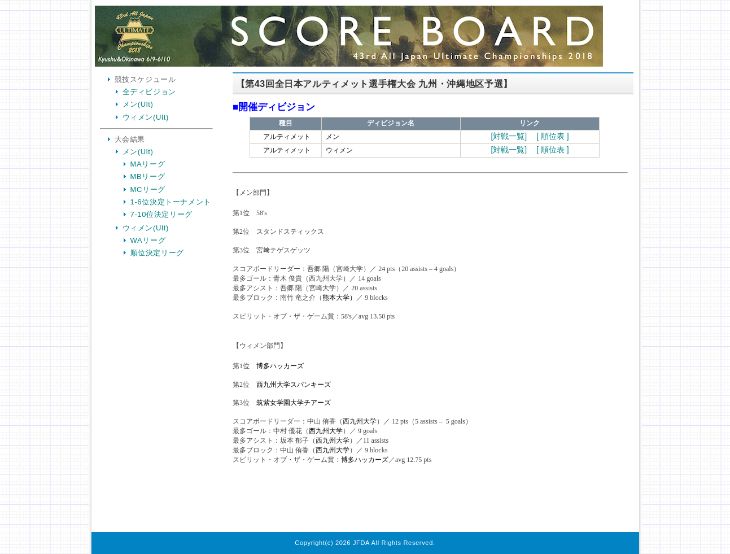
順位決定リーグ (157, 252)
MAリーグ (147, 164)
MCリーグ (147, 189)
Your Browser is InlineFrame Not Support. (430, 304)
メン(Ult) (138, 104)
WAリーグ (148, 240)
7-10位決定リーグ (161, 214)
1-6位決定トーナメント (171, 202)
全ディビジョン (150, 92)
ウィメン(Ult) (146, 117)
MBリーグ (147, 176)
